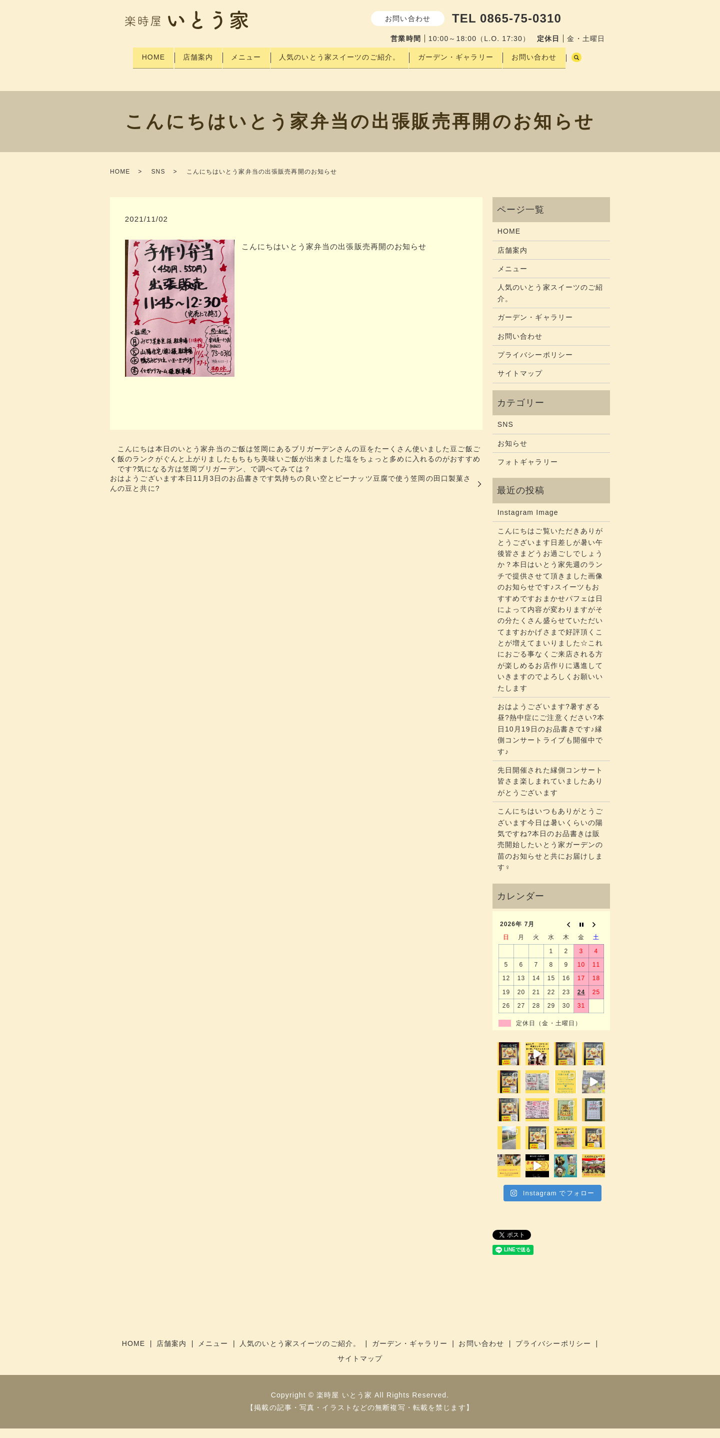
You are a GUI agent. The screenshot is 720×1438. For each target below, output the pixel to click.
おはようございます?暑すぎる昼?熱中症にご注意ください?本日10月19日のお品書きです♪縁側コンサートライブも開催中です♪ (551, 739)
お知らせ (513, 453)
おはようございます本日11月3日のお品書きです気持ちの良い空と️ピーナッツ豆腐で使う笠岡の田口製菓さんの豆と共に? (290, 493)
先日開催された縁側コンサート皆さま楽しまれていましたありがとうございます (551, 791)
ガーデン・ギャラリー (464, 55)
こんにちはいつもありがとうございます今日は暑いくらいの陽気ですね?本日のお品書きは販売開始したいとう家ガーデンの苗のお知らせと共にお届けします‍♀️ (551, 849)
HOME (147, 55)
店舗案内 (195, 55)
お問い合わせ (546, 55)
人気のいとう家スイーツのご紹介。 (344, 55)
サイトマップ (520, 383)
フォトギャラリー (528, 472)
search (135, 70)
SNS (158, 181)
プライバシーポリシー (535, 365)
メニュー (247, 55)
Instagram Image (528, 522)
